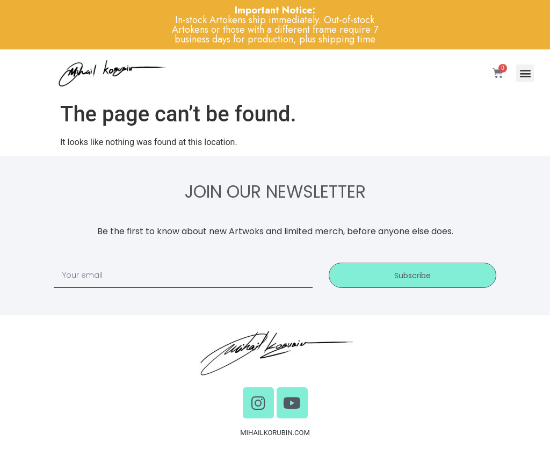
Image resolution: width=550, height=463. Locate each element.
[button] (525, 73)
